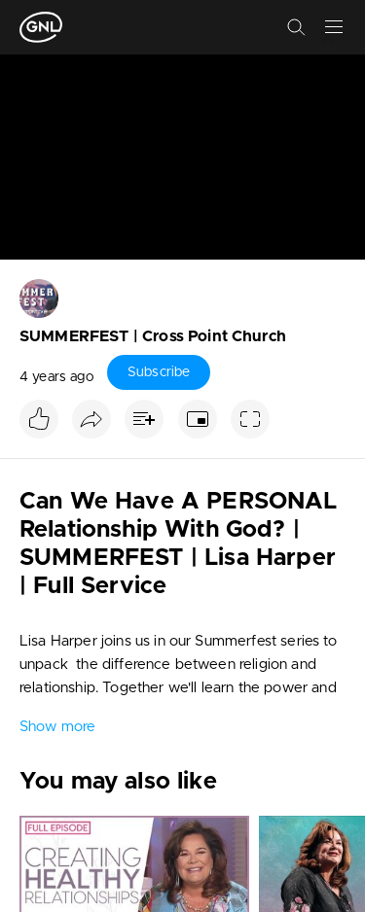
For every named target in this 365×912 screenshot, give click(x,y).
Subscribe (159, 372)
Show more (57, 726)
